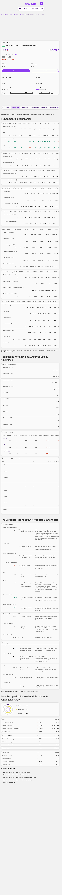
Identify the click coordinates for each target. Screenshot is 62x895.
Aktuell (26, 8)
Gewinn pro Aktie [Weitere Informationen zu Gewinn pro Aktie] (40, 81)
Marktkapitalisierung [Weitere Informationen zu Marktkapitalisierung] (6, 75)
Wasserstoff (29, 93)
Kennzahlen (15, 107)
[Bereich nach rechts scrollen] (57, 107)
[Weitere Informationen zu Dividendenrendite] (38, 77)
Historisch (25, 107)
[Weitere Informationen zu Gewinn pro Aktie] (39, 83)
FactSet (46, 350)
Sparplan (44, 107)
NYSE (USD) (17, 54)
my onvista (35, 8)
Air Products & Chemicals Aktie (20, 14)
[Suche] (42, 8)
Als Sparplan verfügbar (46, 93)
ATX (4, 445)
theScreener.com (33, 691)
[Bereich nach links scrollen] (3, 107)
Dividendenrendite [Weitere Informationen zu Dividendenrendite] (40, 75)
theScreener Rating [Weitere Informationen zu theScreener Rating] (6, 87)
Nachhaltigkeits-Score (48, 114)
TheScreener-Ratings (35, 114)
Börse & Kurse (4, 14)
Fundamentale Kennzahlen (8, 114)
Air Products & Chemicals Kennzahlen (36, 14)
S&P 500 (5, 438)
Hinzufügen (16, 71)
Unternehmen (35, 107)
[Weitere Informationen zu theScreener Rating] (5, 89)
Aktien (10, 14)
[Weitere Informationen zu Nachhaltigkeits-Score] (41, 89)
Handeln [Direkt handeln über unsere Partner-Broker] (45, 71)
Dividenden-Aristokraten (17, 93)
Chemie (8, 42)
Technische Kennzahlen (22, 114)
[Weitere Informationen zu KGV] (3, 83)
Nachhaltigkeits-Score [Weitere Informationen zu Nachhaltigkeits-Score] (41, 87)
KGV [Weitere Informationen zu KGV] (3, 81)
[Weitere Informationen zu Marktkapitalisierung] (6, 77)
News (7, 107)
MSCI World (6, 451)
